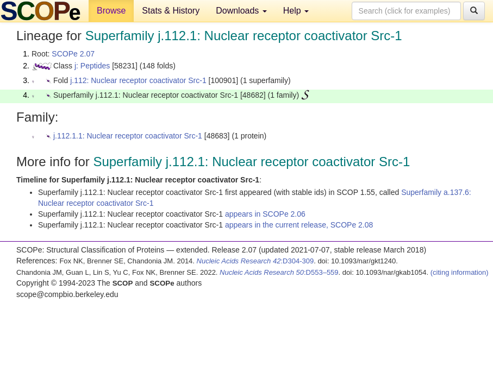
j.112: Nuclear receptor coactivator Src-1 (138, 80)
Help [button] (296, 10)
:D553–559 (279, 272)
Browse (111, 10)
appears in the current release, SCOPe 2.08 (299, 224)
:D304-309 (255, 261)
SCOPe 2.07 (73, 53)
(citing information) (459, 272)
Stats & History (170, 10)
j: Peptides (92, 65)
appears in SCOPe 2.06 (265, 214)
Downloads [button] (241, 10)
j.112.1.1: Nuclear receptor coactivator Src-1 (127, 135)
